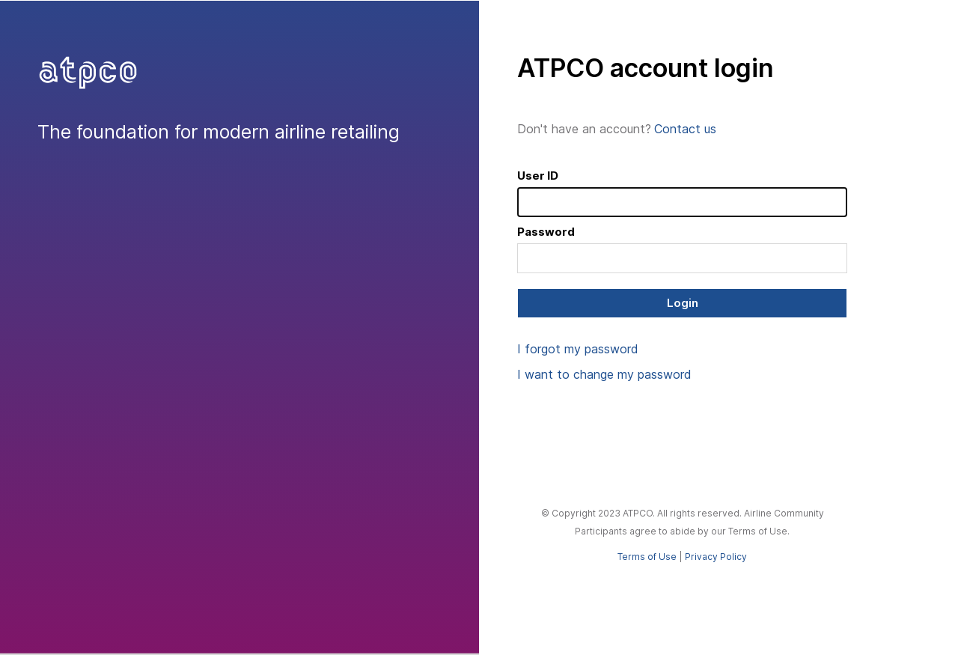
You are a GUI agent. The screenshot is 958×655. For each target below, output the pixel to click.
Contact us (685, 128)
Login (682, 303)
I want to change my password (604, 374)
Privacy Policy (716, 556)
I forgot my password (577, 348)
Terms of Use (647, 556)
